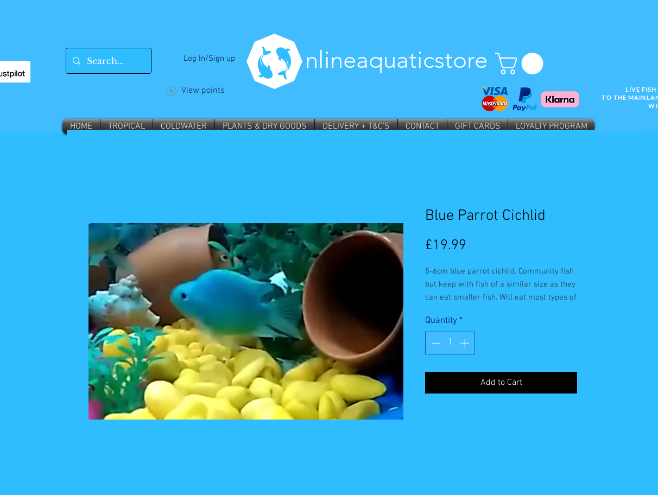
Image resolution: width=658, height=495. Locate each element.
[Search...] (107, 60)
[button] (521, 63)
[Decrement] (435, 343)
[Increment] (466, 343)
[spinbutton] (450, 343)
